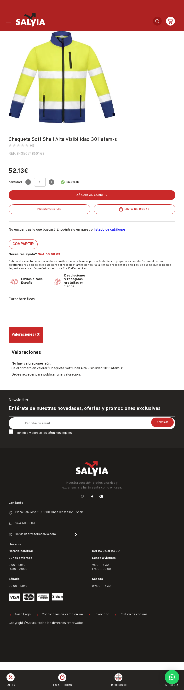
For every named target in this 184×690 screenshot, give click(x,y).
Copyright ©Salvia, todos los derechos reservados (46, 623)
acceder (28, 374)
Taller (10, 685)
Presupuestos (118, 685)
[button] (172, 677)
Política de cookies (134, 614)
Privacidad (101, 614)
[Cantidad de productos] (40, 182)
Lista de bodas (137, 209)
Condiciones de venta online (62, 614)
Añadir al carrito (92, 195)
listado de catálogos (110, 230)
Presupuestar (49, 209)
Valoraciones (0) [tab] (26, 334)
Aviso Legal (23, 614)
